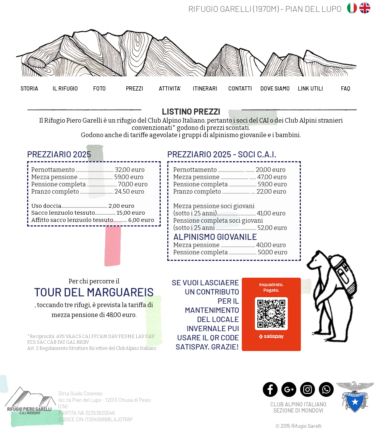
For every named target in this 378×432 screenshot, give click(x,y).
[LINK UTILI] (310, 88)
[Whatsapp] (326, 389)
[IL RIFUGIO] (65, 88)
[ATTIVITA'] (170, 88)
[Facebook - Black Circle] (270, 389)
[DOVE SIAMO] (275, 88)
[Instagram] (307, 389)
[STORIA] (29, 88)
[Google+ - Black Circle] (288, 389)
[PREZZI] (135, 88)
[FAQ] (345, 88)
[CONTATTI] (240, 88)
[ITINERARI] (205, 88)
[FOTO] (99, 88)
